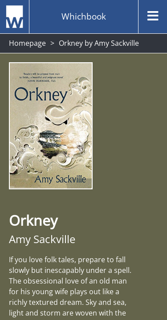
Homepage (27, 43)
